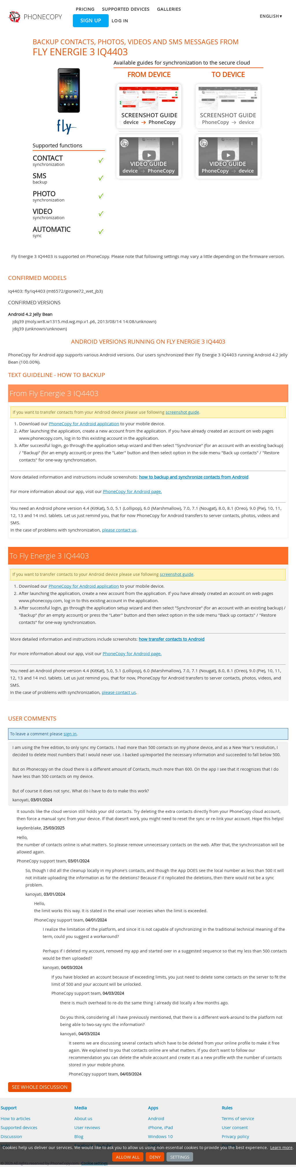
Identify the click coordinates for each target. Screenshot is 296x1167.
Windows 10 (160, 1136)
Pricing (85, 9)
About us (83, 1118)
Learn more (281, 1147)
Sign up (90, 20)
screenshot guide (182, 412)
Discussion (11, 1136)
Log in (120, 20)
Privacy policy (235, 1136)
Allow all (128, 1157)
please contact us (119, 530)
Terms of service (238, 1118)
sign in (70, 734)
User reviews (87, 1127)
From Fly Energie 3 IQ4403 (148, 106)
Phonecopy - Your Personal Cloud (36, 16)
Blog (78, 1136)
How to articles (15, 1118)
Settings (179, 1157)
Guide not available (148, 156)
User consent (235, 1127)
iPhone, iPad (160, 1127)
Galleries (169, 9)
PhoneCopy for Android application (84, 423)
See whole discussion (40, 1087)
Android (156, 1118)
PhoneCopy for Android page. (132, 491)
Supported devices (125, 9)
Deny (154, 1157)
